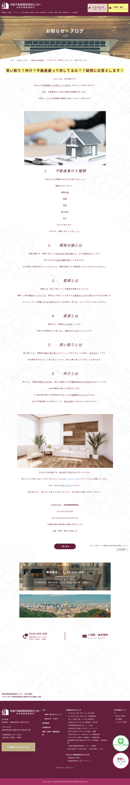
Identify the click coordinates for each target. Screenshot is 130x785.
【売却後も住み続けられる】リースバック (82, 728)
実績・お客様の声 (40, 12)
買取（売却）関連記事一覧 (51, 733)
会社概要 (119, 719)
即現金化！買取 (6, 12)
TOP (12, 60)
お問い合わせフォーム (52, 714)
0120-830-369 (73, 572)
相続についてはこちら (19, 747)
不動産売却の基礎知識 (37, 60)
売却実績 (45, 723)
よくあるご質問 (121, 722)
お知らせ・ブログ (22, 60)
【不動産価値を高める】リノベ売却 (80, 725)
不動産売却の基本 (73, 758)
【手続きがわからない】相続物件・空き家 (82, 722)
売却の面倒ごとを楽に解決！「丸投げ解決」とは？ (85, 749)
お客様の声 (46, 727)
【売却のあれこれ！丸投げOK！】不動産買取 (83, 734)
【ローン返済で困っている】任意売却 (80, 719)
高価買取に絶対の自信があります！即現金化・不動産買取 (87, 741)
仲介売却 (50, 12)
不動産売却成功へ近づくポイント (79, 761)
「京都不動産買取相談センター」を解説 (81, 746)
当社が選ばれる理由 (28, 12)
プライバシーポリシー (65, 767)
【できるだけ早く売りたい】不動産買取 (81, 716)
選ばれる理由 (120, 716)
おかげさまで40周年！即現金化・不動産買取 (83, 737)
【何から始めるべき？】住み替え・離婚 (81, 731)
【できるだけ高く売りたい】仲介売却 (80, 713)
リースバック (16, 12)
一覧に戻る (65, 546)
